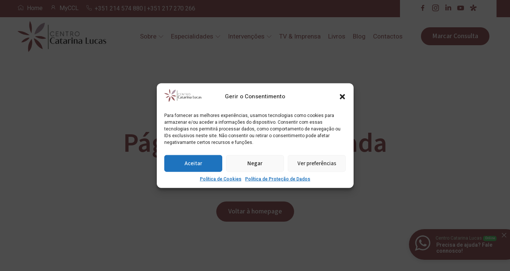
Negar (254, 163)
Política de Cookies (220, 179)
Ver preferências (316, 163)
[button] (342, 96)
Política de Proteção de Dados (277, 179)
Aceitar (193, 163)
